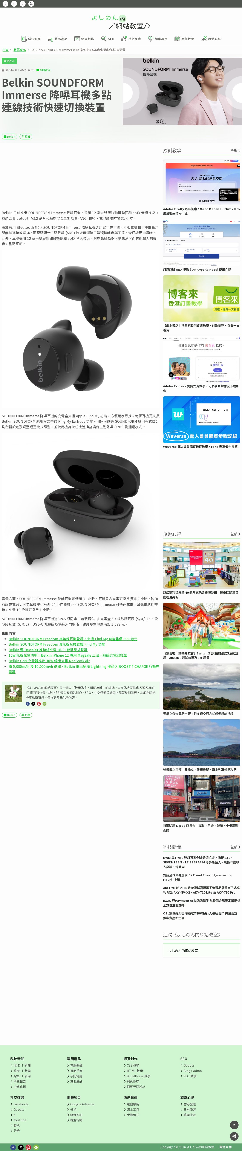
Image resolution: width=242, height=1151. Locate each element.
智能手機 (76, 1070)
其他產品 (9, 61)
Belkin (11, 136)
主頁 (6, 49)
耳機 (27, 136)
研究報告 (20, 1081)
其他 (17, 1125)
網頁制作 (131, 1058)
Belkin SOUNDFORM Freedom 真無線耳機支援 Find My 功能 (57, 644)
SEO (183, 1058)
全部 (233, 150)
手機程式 (133, 1114)
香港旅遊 (190, 1104)
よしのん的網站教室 (183, 950)
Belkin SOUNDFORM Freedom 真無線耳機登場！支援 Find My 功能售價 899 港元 (73, 638)
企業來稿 (20, 1086)
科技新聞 (17, 1058)
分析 (17, 1130)
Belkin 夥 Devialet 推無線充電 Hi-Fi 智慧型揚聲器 (48, 649)
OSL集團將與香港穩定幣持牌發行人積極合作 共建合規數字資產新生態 (200, 915)
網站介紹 (225, 1147)
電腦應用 (133, 1104)
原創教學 (131, 1097)
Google (189, 1065)
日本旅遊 (190, 1109)
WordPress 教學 (138, 1076)
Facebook (21, 1104)
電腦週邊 (76, 1065)
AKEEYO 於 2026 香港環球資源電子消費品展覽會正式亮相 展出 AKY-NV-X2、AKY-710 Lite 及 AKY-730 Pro (201, 890)
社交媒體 (17, 1097)
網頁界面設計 (136, 1086)
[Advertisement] (81, 176)
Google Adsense (82, 1104)
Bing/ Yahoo (193, 1070)
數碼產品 (20, 49)
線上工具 (133, 1109)
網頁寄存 (133, 1081)
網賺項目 (74, 1097)
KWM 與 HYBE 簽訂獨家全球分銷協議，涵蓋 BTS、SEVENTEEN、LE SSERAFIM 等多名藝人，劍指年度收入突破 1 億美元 (201, 862)
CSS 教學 (133, 1065)
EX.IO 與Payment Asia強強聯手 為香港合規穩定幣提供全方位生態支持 (201, 902)
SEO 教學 (190, 1076)
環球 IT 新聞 (22, 1065)
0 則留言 (45, 70)
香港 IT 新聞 (22, 1070)
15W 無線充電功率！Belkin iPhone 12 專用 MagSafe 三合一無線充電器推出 (68, 655)
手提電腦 (76, 1076)
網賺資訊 (76, 1114)
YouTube (20, 1120)
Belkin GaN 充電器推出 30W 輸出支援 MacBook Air (49, 660)
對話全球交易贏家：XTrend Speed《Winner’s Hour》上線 (197, 877)
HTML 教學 (135, 1070)
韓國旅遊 (190, 1114)
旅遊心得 (187, 1097)
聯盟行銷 (76, 1120)
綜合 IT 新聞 (22, 1076)
